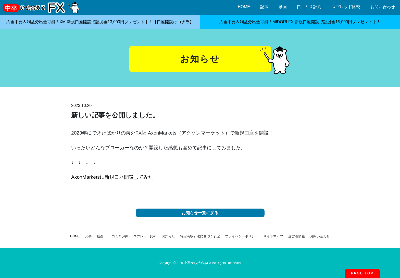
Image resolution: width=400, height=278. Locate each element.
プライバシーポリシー (241, 236)
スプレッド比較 (346, 7)
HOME (244, 7)
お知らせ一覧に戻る (200, 213)
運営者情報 (296, 236)
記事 (264, 7)
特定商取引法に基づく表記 (200, 236)
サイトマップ (273, 236)
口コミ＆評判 (309, 7)
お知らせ (168, 236)
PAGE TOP (362, 273)
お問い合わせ (382, 7)
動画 (283, 7)
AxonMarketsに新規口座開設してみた (112, 177)
